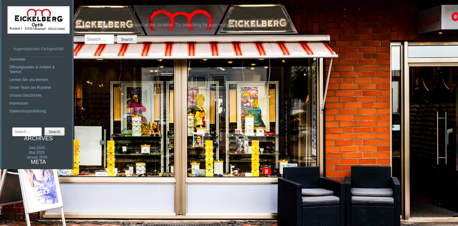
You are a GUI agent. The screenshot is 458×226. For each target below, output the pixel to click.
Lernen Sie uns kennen (28, 80)
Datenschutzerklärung (27, 111)
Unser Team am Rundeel (30, 87)
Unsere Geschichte (25, 95)
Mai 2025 (37, 152)
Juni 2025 (37, 148)
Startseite (17, 59)
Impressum (18, 103)
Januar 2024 (36, 157)
